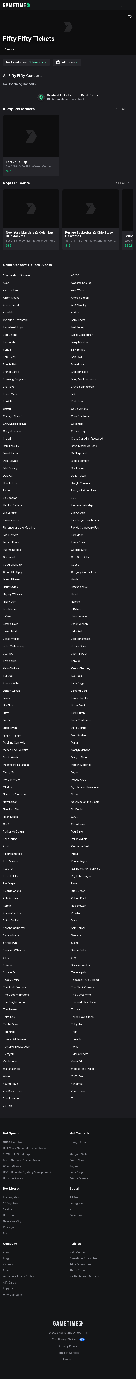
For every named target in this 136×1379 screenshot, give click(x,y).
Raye (74, 883)
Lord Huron (78, 712)
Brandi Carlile (11, 371)
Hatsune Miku (79, 586)
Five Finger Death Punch (86, 520)
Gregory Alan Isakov (83, 572)
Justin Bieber (79, 653)
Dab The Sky (11, 445)
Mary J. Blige (79, 757)
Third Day (9, 1016)
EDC (73, 497)
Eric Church (78, 512)
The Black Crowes (82, 987)
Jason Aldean (79, 623)
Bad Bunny (77, 327)
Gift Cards (9, 1282)
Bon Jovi (76, 357)
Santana (76, 935)
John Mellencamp (14, 646)
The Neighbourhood (15, 1002)
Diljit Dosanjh (10, 468)
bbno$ (7, 349)
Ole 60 (7, 824)
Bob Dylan (9, 357)
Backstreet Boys (13, 327)
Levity (6, 698)
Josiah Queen (79, 646)
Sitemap (68, 1359)
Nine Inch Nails (12, 809)
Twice (74, 1046)
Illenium (75, 601)
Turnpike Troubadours (17, 1046)
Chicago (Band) (12, 416)
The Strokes (10, 1009)
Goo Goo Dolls (80, 557)
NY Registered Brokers (84, 1276)
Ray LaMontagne (81, 876)
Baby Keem (78, 319)
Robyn (7, 905)
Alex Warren (78, 290)
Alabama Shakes (81, 282)
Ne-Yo (75, 794)
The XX (76, 1009)
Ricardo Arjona (12, 890)
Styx (73, 957)
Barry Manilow (79, 342)
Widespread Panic (82, 1068)
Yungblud (77, 1083)
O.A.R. (74, 816)
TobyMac (77, 1024)
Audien (75, 312)
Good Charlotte (12, 564)
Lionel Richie (78, 705)
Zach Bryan (78, 1091)
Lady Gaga (77, 683)
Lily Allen (8, 705)
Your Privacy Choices (64, 1339)
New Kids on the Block (85, 801)
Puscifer (8, 868)
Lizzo (6, 712)
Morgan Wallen (12, 779)
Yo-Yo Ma (77, 1076)
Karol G (75, 661)
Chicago (8, 1227)
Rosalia (75, 913)
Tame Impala (78, 972)
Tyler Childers (79, 1054)
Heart (74, 594)
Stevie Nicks (78, 950)
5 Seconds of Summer (16, 275)
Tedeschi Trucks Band (85, 979)
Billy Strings (78, 349)
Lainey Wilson (11, 690)
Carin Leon (77, 401)
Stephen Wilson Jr (14, 950)
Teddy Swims (11, 979)
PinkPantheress (12, 853)
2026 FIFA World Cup (16, 1154)
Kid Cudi (8, 675)
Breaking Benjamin (14, 379)
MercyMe (9, 772)
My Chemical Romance (85, 787)
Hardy (74, 579)
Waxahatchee (11, 1068)
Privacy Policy (68, 1346)
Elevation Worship (82, 505)
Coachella (77, 423)
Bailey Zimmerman (82, 334)
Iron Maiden (10, 609)
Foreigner (77, 534)
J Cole (7, 616)
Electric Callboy (12, 505)
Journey (8, 653)
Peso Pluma (10, 838)
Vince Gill (76, 1061)
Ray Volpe (9, 883)
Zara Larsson (11, 1098)
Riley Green (78, 890)
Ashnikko (8, 312)
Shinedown (10, 942)
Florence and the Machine (19, 527)
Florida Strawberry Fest (85, 527)
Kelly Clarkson (11, 668)
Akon (6, 282)
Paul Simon (77, 831)
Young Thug (10, 1083)
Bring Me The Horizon (84, 379)
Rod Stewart (78, 905)
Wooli (6, 1076)
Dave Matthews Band (84, 445)
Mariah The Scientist (15, 750)
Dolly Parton (78, 475)
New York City (12, 1221)
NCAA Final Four (13, 1142)
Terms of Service (68, 1352)
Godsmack (9, 557)
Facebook (76, 1215)
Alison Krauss (11, 297)
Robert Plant (78, 898)
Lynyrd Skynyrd (12, 735)
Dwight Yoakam (80, 483)
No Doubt (77, 809)
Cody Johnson (12, 431)
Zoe (73, 1098)
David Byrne (10, 453)
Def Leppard (79, 453)
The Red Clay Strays (83, 1002)
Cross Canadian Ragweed (87, 438)
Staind (75, 942)
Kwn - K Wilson (12, 683)
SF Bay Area (10, 1203)
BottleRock (77, 364)
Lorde (6, 720)
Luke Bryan (10, 727)
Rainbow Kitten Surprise (85, 868)
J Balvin (76, 609)
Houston (8, 1215)
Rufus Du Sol (11, 920)
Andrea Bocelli (80, 297)
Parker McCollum (13, 831)
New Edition (10, 801)
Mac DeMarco (79, 735)
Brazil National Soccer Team (21, 1160)
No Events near (26, 62)
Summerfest (10, 972)
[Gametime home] (19, 5)
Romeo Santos (12, 913)
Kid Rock (76, 675)
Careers (8, 1264)
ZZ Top (7, 1105)
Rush (74, 920)
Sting (6, 957)
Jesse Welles (11, 638)
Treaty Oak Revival (14, 1039)
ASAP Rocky (78, 305)
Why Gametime (13, 1294)
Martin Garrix (10, 757)
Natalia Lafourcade (14, 794)
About (7, 1252)
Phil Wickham (79, 838)
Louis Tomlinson (81, 720)
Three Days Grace (82, 1016)
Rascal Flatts (10, 876)
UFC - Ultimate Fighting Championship (28, 1172)
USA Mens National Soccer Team (24, 1148)
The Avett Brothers (14, 987)
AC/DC (75, 275)
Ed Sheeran (10, 497)
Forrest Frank (11, 542)
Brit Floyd (8, 386)
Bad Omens (10, 334)
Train (74, 1031)
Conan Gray (78, 431)
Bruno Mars (10, 394)
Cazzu (7, 408)
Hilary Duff (9, 601)
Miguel (75, 772)
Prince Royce (79, 861)
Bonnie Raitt (10, 364)
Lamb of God (79, 690)
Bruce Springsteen (82, 386)
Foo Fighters (10, 534)
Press (6, 1270)
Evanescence (11, 520)
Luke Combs (78, 727)
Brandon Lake (79, 371)
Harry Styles (10, 586)
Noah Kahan (10, 816)
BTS (73, 394)
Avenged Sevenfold (15, 319)
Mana (74, 742)
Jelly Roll (76, 631)
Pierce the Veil (80, 846)
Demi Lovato (10, 460)
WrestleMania (12, 1166)
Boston (7, 1233)
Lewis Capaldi (79, 698)
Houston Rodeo (13, 1178)
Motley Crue (78, 779)
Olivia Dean (78, 824)
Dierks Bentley (80, 460)
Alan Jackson (11, 290)
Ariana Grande (11, 305)
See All (123, 109)
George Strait (79, 549)
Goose (75, 564)
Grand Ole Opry (12, 572)
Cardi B (7, 401)
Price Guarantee (80, 1264)
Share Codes (78, 1270)
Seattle (7, 1209)
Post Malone (10, 861)
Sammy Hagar (11, 935)
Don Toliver (10, 483)
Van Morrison (11, 1061)
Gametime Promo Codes (18, 1276)
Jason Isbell (10, 631)
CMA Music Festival (14, 423)
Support (8, 1288)
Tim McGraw (10, 1024)
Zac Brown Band (13, 1091)
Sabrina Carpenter (14, 927)
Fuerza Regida (12, 549)
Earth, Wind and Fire (83, 490)
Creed (7, 438)
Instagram (76, 1203)
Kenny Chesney (80, 668)
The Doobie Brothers (16, 994)
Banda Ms (9, 342)
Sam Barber (78, 927)
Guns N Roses (11, 579)
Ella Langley (10, 512)
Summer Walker (80, 965)
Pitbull (74, 853)
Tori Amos (9, 1031)
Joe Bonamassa (81, 638)
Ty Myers (8, 1054)
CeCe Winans (79, 408)
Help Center (77, 1252)
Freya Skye (78, 542)
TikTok (74, 1197)
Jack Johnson (79, 616)
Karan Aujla (10, 661)
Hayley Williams (12, 594)
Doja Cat (8, 475)
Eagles (7, 490)
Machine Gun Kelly (14, 742)
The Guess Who (81, 994)
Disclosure (77, 468)
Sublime (8, 965)
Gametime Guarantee (83, 1258)
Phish (6, 846)
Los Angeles (11, 1197)
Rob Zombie (10, 898)
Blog (6, 1258)
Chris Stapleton (80, 416)
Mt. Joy (7, 787)
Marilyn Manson (80, 750)
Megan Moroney (81, 764)
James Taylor (11, 623)
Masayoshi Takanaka (16, 764)
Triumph (76, 1039)
